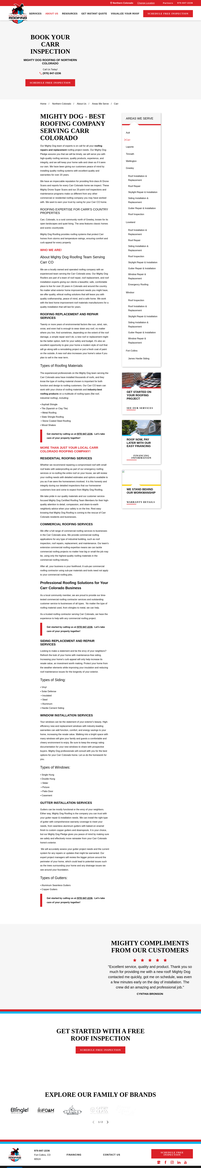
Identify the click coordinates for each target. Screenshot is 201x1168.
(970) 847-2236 (52, 73)
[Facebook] (165, 1162)
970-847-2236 (185, 3)
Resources (70, 13)
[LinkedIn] (178, 1162)
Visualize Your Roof (125, 13)
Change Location (146, 3)
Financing (74, 1154)
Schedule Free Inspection (168, 13)
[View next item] (107, 1122)
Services (35, 13)
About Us (51, 13)
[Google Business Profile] (158, 1162)
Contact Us (111, 1154)
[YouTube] (185, 1162)
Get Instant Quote (94, 13)
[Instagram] (172, 1162)
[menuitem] (35, 13)
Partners (168, 3)
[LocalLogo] (17, 13)
